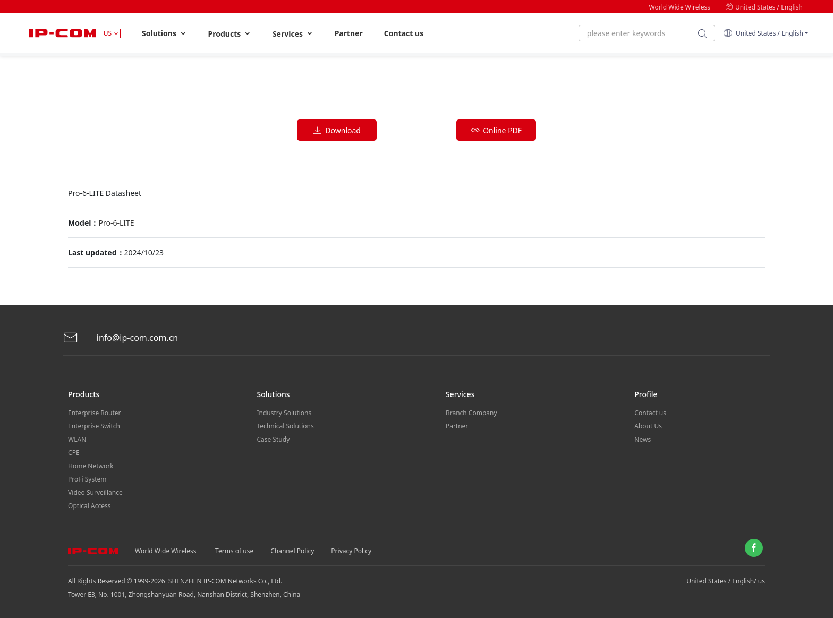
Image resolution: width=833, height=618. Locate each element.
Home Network (91, 465)
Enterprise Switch (94, 426)
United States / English (764, 7)
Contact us (403, 33)
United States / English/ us (725, 581)
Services (293, 34)
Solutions (164, 33)
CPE (74, 452)
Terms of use (234, 550)
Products (229, 34)
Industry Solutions (284, 412)
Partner (349, 33)
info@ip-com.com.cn (120, 338)
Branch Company (471, 412)
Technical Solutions (285, 426)
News (642, 439)
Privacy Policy (351, 550)
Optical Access (89, 505)
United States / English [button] (763, 33)
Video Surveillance (95, 492)
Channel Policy (292, 550)
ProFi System (87, 479)
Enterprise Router (94, 412)
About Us (648, 426)
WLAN (77, 439)
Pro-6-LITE (116, 223)
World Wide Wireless (679, 7)
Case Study (273, 439)
